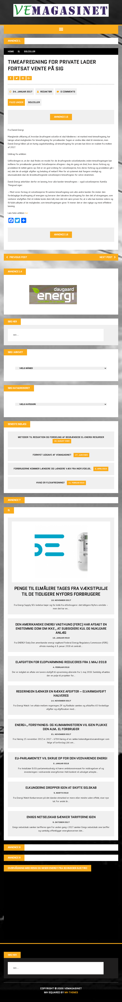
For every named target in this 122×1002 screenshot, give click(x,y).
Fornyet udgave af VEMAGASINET (52, 457)
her (26, 214)
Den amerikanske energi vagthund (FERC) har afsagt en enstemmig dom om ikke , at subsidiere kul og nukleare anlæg (61, 631)
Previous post (17, 259)
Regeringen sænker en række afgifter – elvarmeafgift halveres (61, 697)
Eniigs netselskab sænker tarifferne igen (61, 820)
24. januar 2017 (22, 93)
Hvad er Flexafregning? (50, 485)
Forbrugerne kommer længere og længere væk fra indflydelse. (52, 471)
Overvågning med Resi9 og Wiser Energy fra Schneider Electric (47, 872)
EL (19, 51)
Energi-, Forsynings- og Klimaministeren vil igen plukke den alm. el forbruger (61, 730)
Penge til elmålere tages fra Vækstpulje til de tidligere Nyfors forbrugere (61, 594)
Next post (107, 259)
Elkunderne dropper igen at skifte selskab (60, 791)
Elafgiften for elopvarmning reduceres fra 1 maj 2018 (60, 665)
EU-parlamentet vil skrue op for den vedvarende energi (61, 762)
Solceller (34, 104)
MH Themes (71, 996)
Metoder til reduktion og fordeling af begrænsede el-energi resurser (61, 440)
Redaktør (46, 93)
